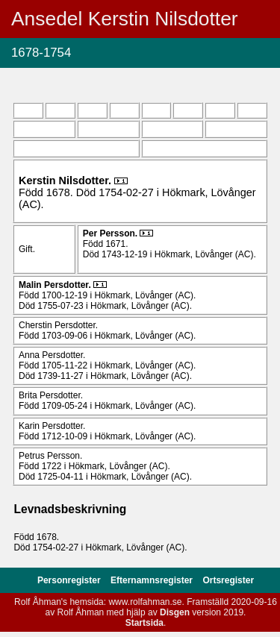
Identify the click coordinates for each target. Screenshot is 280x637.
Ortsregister (228, 580)
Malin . (56, 285)
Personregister (70, 580)
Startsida (144, 623)
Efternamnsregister (153, 580)
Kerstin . (66, 180)
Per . (111, 233)
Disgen (175, 612)
